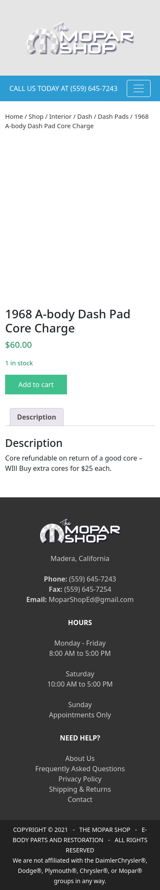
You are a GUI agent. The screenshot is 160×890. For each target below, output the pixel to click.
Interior (60, 116)
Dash (84, 116)
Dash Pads (113, 116)
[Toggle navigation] (139, 88)
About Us (80, 758)
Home (14, 116)
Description (36, 417)
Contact (80, 799)
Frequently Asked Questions (80, 768)
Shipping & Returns (80, 789)
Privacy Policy (80, 779)
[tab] (37, 417)
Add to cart (36, 384)
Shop (36, 116)
